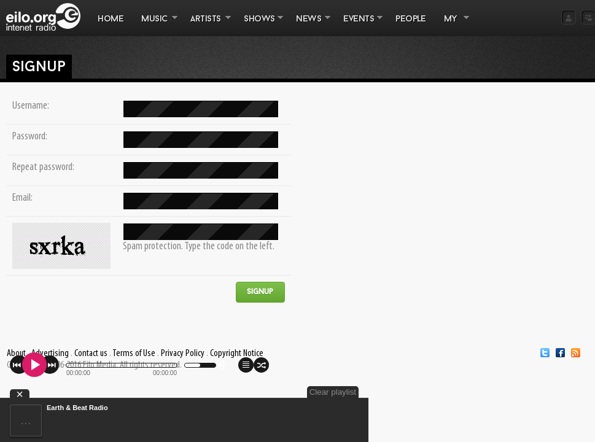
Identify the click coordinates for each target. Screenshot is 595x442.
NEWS (308, 25)
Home (110, 19)
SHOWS (259, 25)
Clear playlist (332, 392)
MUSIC (155, 25)
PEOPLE (410, 19)
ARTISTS (206, 25)
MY (452, 25)
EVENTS (359, 25)
